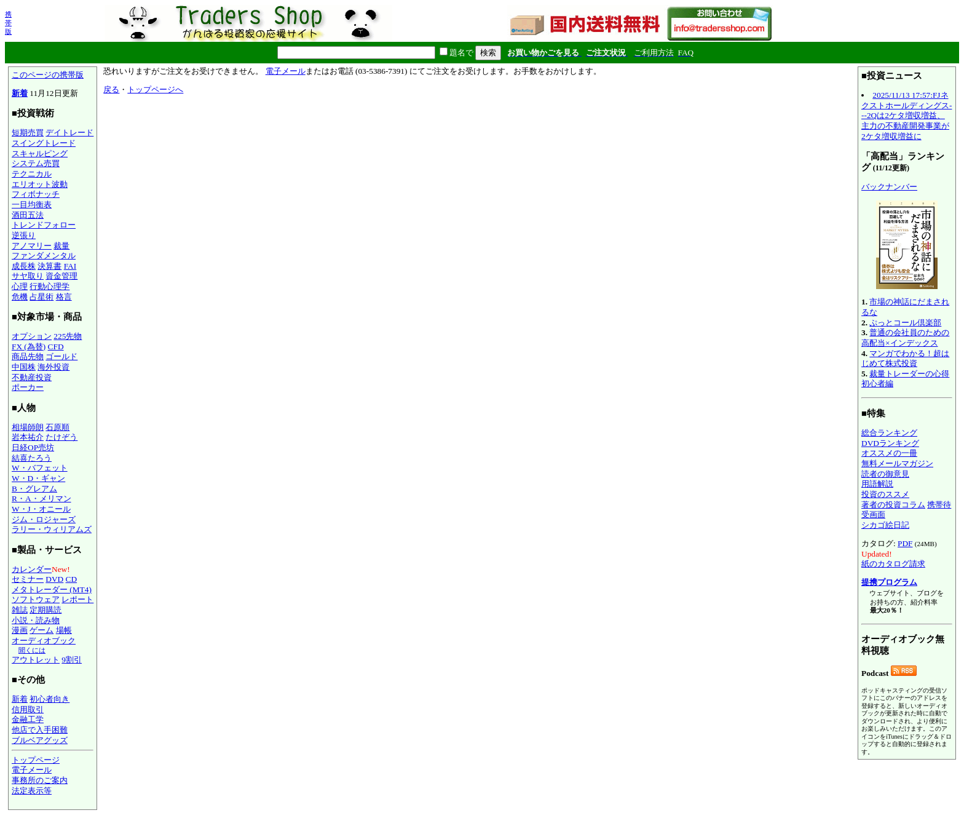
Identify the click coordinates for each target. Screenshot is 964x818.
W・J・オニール (41, 509)
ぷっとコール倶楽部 (905, 322)
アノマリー (32, 245)
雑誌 (20, 609)
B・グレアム (34, 488)
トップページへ (155, 89)
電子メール (32, 769)
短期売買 (28, 132)
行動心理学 (49, 286)
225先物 (67, 336)
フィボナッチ (36, 194)
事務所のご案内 (40, 780)
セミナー (28, 579)
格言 (64, 296)
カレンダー (32, 569)
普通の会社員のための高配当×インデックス (905, 337)
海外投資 (53, 366)
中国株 (24, 366)
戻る (111, 89)
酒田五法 (28, 215)
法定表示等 (32, 790)
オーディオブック (44, 640)
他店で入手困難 (40, 729)
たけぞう (61, 437)
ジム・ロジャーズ (44, 519)
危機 (20, 296)
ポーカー (28, 387)
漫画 (20, 630)
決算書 (49, 266)
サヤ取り (28, 275)
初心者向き (49, 699)
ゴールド (61, 356)
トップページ (36, 759)
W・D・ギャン (38, 478)
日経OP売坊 (33, 447)
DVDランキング (890, 443)
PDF (905, 543)
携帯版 (8, 22)
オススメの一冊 (889, 453)
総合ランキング (889, 432)
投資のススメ (885, 494)
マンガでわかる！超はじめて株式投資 (905, 358)
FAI (70, 266)
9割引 (71, 659)
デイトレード (69, 132)
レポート (77, 599)
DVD (54, 579)
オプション (32, 336)
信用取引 (28, 709)
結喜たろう (32, 458)
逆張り (24, 235)
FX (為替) (28, 346)
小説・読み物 (36, 620)
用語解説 (877, 483)
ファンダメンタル (44, 255)
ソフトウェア (36, 599)
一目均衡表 (32, 204)
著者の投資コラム (893, 504)
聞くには (31, 650)
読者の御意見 (885, 473)
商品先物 (28, 356)
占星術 (41, 296)
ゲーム (41, 630)
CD (71, 579)
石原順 (57, 427)
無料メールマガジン (897, 463)
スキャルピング (40, 153)
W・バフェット (40, 467)
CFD (56, 346)
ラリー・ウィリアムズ (52, 529)
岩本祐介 (28, 437)
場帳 (64, 630)
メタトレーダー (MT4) (52, 589)
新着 (20, 93)
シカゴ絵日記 (885, 525)
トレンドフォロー (44, 224)
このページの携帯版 (48, 74)
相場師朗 (28, 427)
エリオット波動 (40, 184)
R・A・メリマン (41, 498)
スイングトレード (44, 143)
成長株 (24, 266)
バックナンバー (889, 186)
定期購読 (45, 609)
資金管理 (61, 275)
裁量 (61, 245)
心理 (20, 286)
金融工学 (28, 719)
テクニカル (32, 173)
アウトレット (36, 659)
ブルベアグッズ (40, 740)
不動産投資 (32, 377)
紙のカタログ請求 (893, 563)
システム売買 (36, 163)
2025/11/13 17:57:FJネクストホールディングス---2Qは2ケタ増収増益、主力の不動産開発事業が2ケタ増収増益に (906, 115)
